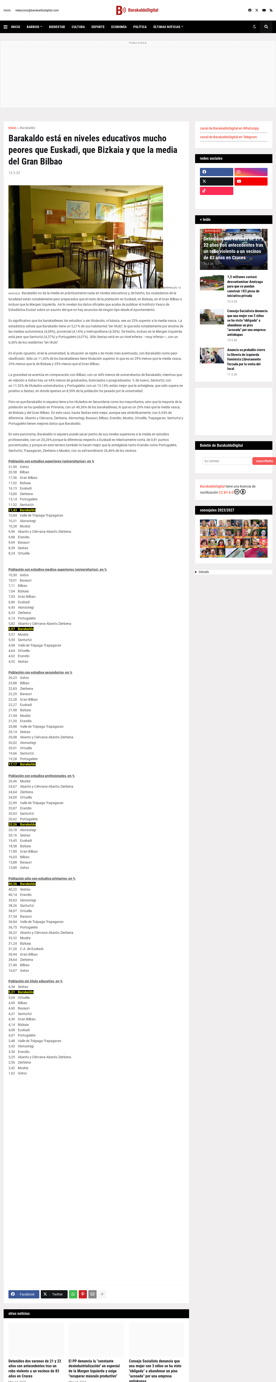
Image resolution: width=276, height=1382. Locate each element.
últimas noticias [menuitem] (166, 27)
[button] (7, 27)
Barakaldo (27, 128)
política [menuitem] (140, 27)
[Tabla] (96, 1177)
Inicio (12, 128)
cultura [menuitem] (78, 27)
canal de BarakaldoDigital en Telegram (228, 137)
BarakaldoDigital (212, 486)
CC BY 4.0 (232, 491)
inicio (7, 10)
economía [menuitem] (119, 27)
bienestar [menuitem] (57, 27)
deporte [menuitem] (98, 27)
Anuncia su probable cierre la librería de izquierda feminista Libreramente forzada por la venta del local (246, 359)
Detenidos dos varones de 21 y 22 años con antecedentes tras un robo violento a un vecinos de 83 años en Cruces (34, 1368)
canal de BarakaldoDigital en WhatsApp (229, 128)
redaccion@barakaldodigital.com (37, 10)
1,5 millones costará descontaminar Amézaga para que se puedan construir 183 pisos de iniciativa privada (245, 286)
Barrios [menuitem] (33, 27)
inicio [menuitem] (15, 27)
